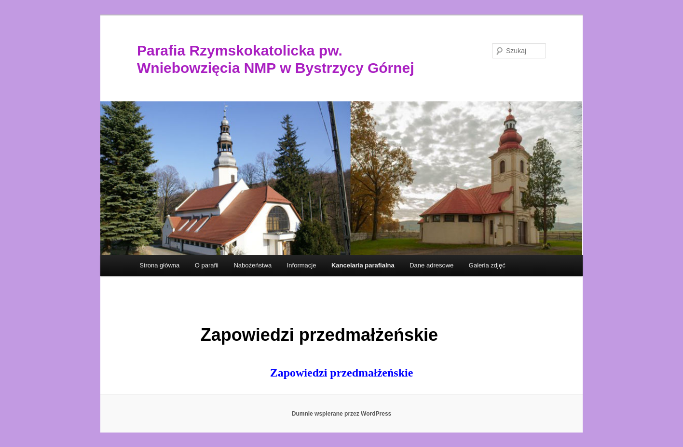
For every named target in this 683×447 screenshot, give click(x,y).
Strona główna (159, 265)
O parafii (207, 265)
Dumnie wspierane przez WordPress (342, 413)
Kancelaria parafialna (363, 265)
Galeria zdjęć (487, 265)
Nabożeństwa (252, 265)
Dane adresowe (431, 265)
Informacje (301, 265)
